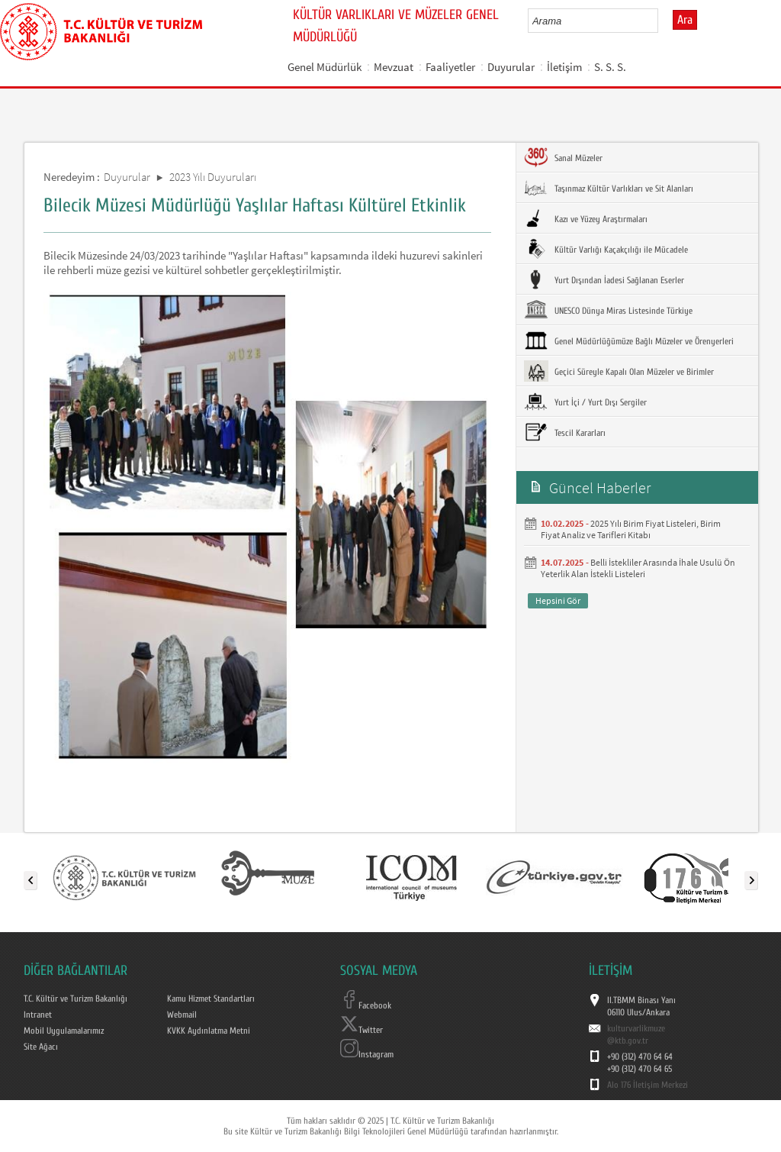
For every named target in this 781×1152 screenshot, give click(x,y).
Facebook (365, 1005)
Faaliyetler (450, 67)
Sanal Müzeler (563, 157)
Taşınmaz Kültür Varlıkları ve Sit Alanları (608, 187)
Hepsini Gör (557, 600)
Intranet (38, 1014)
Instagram (367, 1054)
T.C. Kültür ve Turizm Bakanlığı (75, 998)
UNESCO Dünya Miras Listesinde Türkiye (608, 310)
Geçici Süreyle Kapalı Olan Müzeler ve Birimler (619, 371)
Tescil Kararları (565, 432)
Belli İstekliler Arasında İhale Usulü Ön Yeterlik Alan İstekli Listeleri (638, 568)
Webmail (182, 1014)
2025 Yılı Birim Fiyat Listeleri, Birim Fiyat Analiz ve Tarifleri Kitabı (631, 529)
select (662, 20)
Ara (685, 20)
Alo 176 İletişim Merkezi (647, 1084)
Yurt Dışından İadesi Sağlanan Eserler (604, 279)
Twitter (361, 1030)
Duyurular (511, 67)
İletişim (564, 67)
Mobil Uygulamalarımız (64, 1030)
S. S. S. (610, 67)
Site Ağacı (41, 1046)
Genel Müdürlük (325, 67)
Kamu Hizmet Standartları (211, 998)
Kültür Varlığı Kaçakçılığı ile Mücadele (606, 249)
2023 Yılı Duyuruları (212, 176)
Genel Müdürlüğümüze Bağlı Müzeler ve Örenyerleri (629, 340)
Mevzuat (393, 67)
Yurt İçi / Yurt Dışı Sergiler (585, 401)
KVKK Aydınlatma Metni (208, 1030)
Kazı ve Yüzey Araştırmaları (586, 218)
